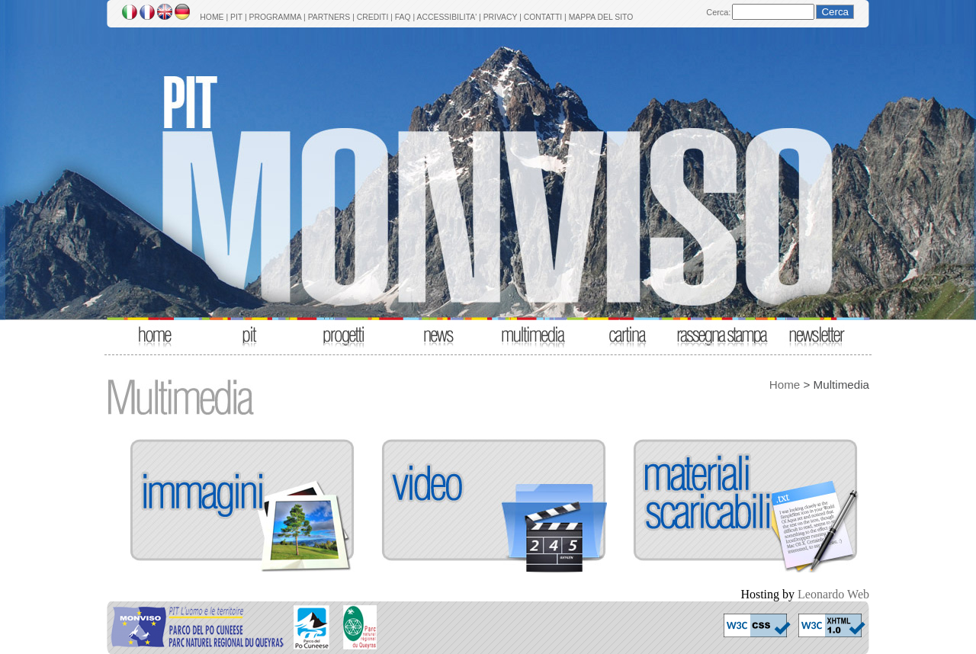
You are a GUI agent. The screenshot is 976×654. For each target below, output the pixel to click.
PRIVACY (500, 17)
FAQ (403, 17)
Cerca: (718, 12)
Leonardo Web (833, 594)
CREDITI (373, 17)
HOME (211, 17)
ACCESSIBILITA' (447, 17)
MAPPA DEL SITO (601, 17)
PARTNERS (329, 17)
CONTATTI (543, 17)
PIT (236, 17)
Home (785, 384)
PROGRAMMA (275, 17)
